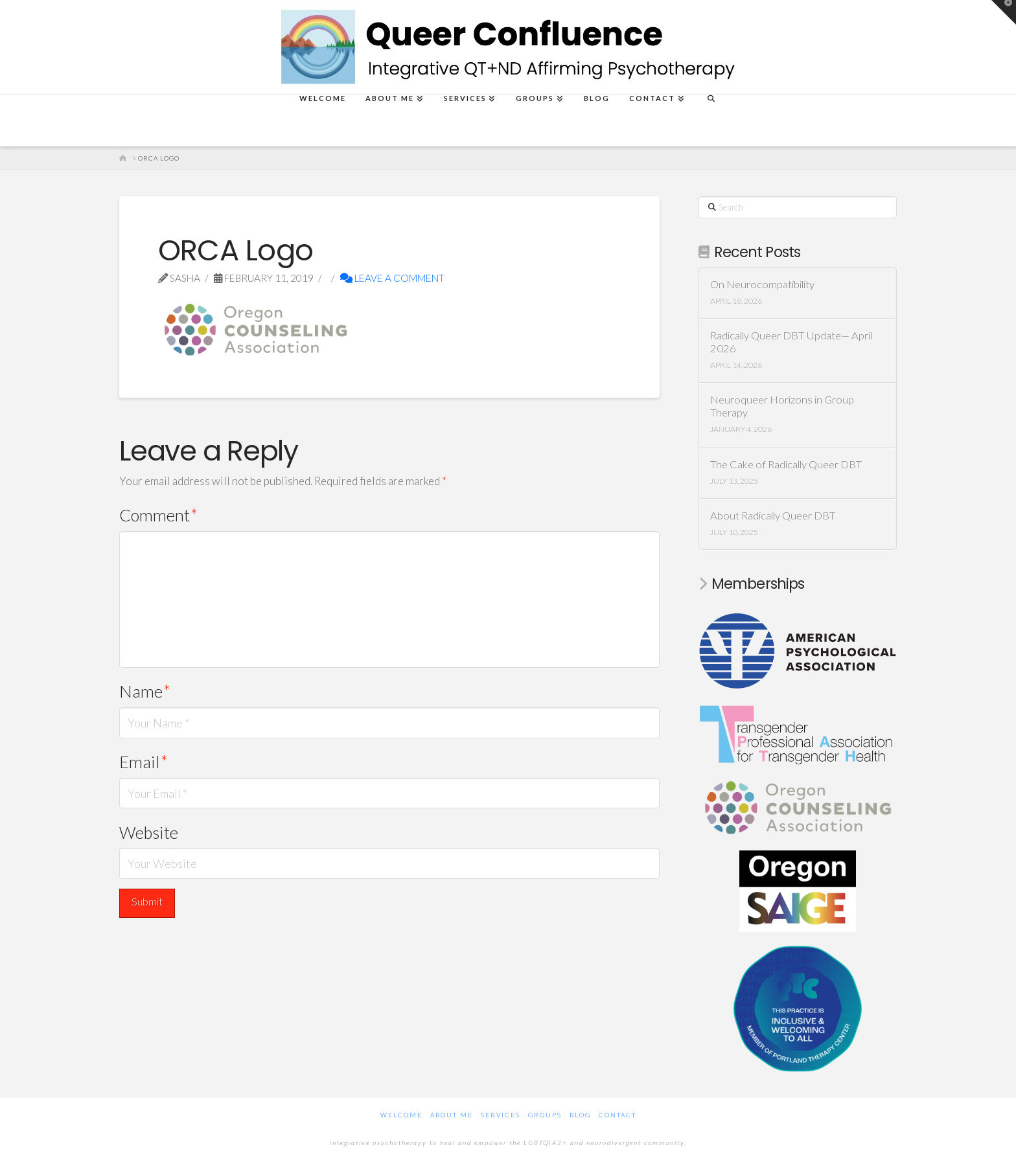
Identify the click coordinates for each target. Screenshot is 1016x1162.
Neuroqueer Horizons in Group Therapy (782, 406)
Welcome (401, 1115)
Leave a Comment (392, 278)
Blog (580, 1115)
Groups (545, 1115)
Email (143, 761)
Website (148, 832)
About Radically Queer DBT (772, 516)
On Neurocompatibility (762, 285)
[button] (1003, 12)
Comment (158, 515)
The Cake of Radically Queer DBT (786, 465)
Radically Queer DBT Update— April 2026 (791, 342)
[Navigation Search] (711, 120)
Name (144, 691)
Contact (617, 1115)
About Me (451, 1115)
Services (500, 1115)
